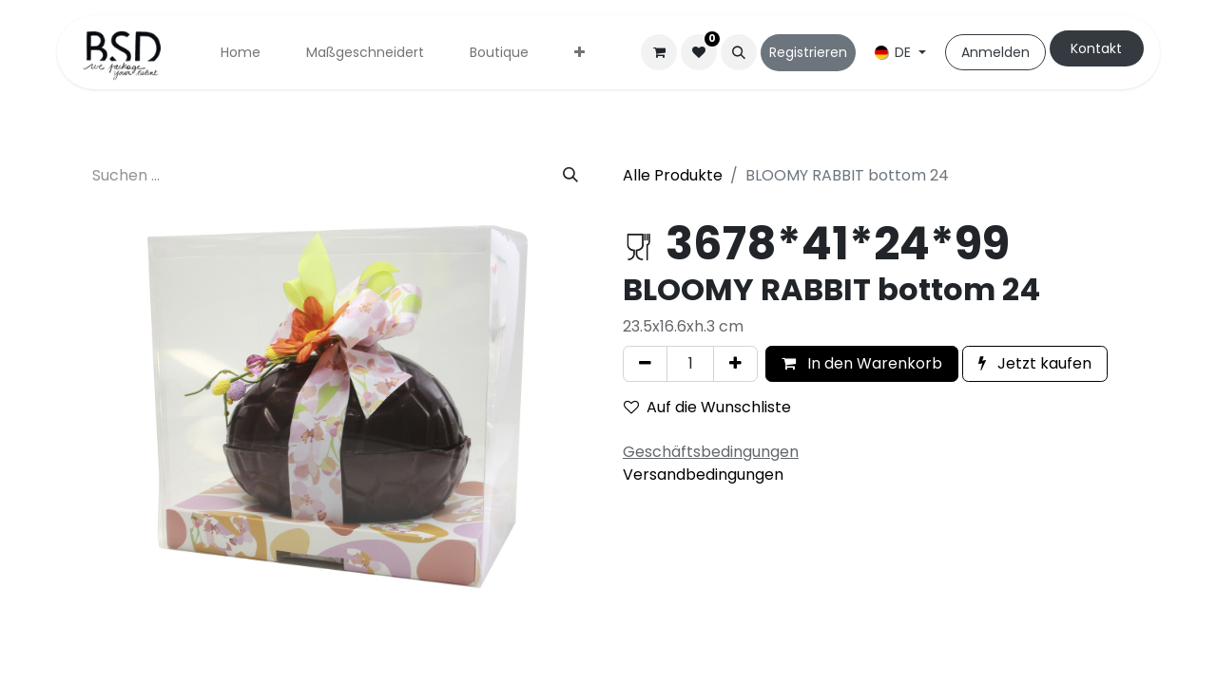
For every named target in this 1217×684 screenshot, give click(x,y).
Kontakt (1096, 48)
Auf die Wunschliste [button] (707, 407)
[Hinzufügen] (735, 364)
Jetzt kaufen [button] (1034, 363)
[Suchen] (570, 176)
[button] (739, 52)
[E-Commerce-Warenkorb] (659, 52)
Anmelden (995, 52)
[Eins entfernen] (645, 364)
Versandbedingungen (703, 474)
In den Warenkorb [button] (862, 363)
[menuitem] (240, 52)
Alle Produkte (673, 175)
